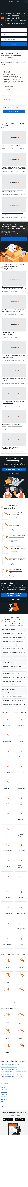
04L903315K (4, 1094)
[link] (22, 62)
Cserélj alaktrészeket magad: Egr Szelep (10, 1069)
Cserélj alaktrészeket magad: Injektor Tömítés (11, 1074)
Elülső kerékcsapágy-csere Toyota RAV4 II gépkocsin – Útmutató (17, 558)
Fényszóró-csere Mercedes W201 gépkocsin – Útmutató (16, 524)
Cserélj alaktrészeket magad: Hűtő (9, 1067)
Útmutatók (8, 13)
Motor (14, 13)
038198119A (4, 1089)
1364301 (3, 1101)
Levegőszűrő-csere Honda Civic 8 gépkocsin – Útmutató (16, 513)
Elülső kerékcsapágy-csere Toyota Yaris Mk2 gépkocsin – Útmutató (17, 536)
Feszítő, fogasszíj (21, 13)
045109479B (4, 1096)
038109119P (4, 1087)
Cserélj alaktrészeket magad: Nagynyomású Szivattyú (13, 1071)
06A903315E (4, 1104)
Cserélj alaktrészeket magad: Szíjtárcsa (10, 1064)
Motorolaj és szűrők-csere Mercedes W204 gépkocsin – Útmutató (15, 571)
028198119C (4, 1106)
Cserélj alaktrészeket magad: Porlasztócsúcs (11, 1076)
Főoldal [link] (2, 13)
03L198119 (4, 1092)
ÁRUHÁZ (11, 1)
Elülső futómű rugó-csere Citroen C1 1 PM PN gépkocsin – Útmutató (17, 547)
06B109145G (4, 1099)
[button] (14, 629)
